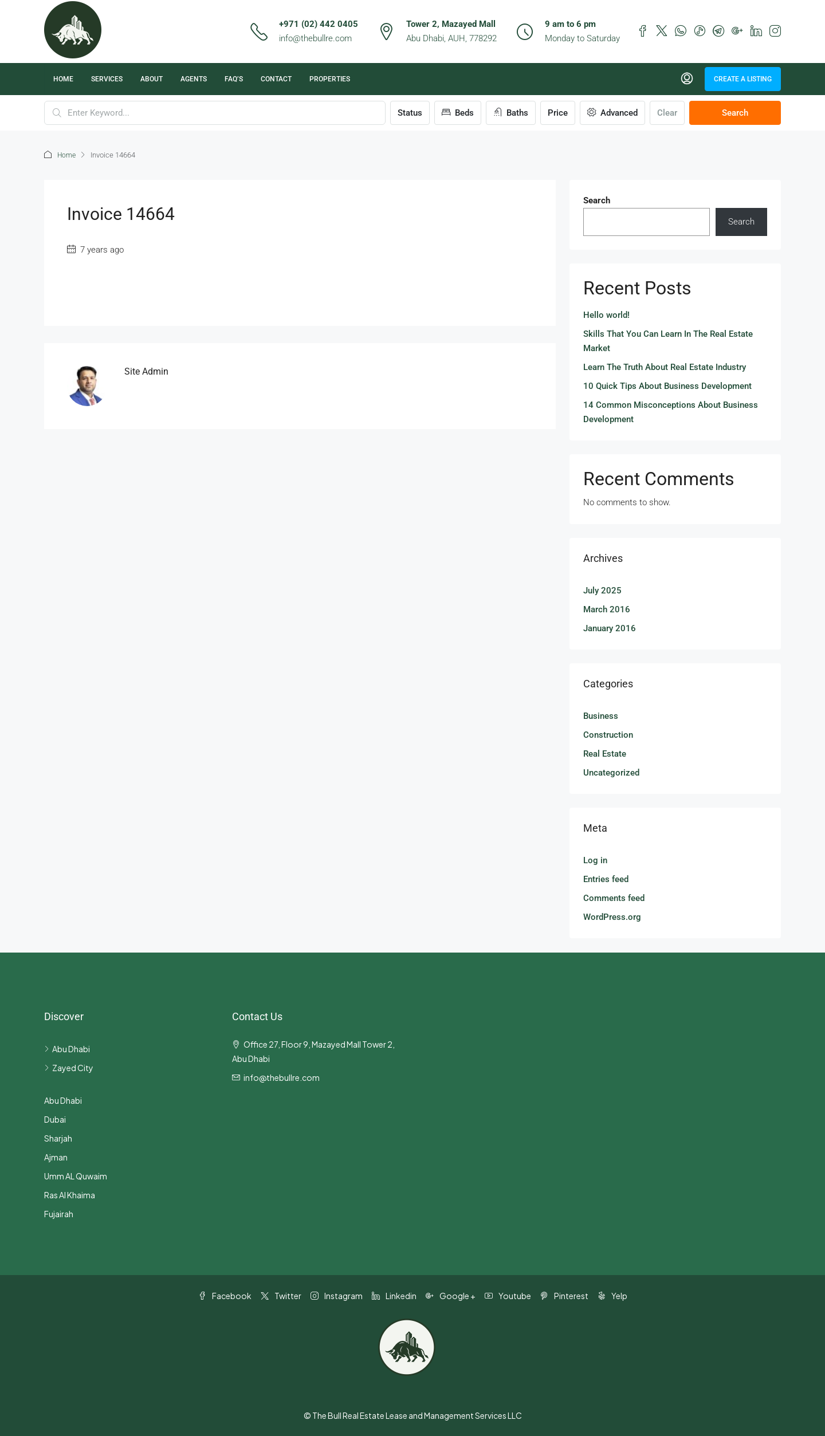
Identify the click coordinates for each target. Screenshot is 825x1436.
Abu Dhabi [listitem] (67, 1048)
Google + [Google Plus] (451, 1295)
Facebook (225, 1295)
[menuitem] (687, 79)
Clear (667, 113)
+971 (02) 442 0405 (318, 24)
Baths (510, 113)
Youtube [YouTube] (508, 1295)
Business (600, 715)
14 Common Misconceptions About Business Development (670, 411)
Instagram (337, 1295)
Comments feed (614, 897)
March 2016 (606, 609)
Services (107, 79)
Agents (193, 79)
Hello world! (606, 314)
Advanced (612, 113)
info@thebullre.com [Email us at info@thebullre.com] (281, 1077)
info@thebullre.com (315, 38)
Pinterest (564, 1295)
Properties (329, 79)
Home (63, 79)
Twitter (281, 1295)
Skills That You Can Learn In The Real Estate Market (668, 340)
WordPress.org (612, 916)
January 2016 (609, 628)
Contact (276, 79)
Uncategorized (611, 772)
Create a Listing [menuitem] (743, 79)
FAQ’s (234, 79)
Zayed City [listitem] (68, 1067)
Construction (608, 734)
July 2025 (602, 590)
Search (735, 113)
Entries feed (605, 879)
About (151, 79)
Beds (458, 113)
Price (558, 113)
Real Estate (604, 753)
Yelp (612, 1295)
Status (410, 113)
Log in (595, 860)
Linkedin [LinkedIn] (394, 1295)
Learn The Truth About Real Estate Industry (664, 366)
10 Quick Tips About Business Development (667, 385)
